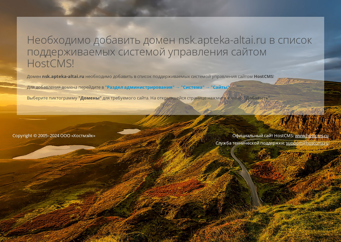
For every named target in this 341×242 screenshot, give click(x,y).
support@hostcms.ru (307, 143)
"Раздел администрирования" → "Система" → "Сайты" (167, 87)
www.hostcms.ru (312, 135)
